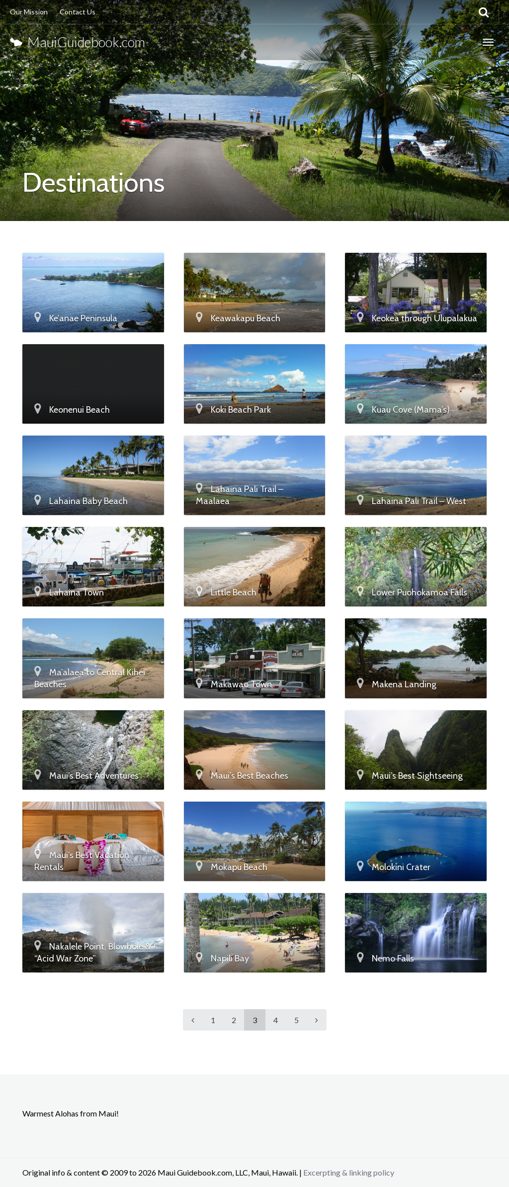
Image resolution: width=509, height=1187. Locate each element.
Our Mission (29, 11)
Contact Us (77, 11)
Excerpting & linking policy (348, 1172)
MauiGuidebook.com (77, 42)
